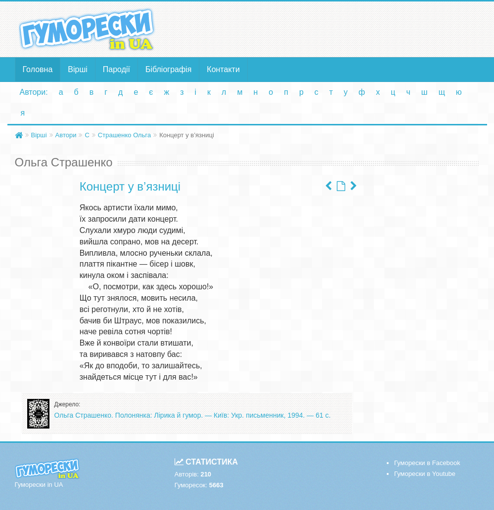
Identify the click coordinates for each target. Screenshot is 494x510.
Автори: (34, 92)
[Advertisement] (327, 28)
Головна (38, 69)
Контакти (223, 69)
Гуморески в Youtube (424, 473)
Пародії (116, 69)
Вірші (78, 69)
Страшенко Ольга (124, 135)
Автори (66, 135)
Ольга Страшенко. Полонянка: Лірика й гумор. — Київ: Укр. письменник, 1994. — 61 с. (192, 415)
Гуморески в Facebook (427, 463)
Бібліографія (168, 69)
